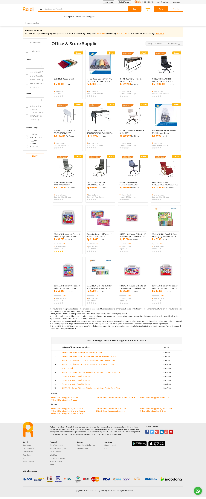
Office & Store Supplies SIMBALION (154, 399)
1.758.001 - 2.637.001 (32, 143)
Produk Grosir (33, 44)
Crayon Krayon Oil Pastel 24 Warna (76, 386)
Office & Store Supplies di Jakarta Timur (156, 410)
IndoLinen (58, 95)
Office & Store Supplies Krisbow (64, 402)
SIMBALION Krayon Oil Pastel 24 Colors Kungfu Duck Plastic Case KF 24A (91, 390)
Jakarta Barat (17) (34, 74)
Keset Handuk (67, 370)
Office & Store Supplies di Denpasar (110, 412)
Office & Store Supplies (85, 16)
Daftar (161, 9)
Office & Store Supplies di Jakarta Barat (67, 410)
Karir (106, 450)
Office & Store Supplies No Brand (64, 399)
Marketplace (69, 16)
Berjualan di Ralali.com (86, 447)
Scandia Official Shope (128, 95)
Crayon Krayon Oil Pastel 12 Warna (76, 378)
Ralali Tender (124, 2)
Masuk (175, 9)
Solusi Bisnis (28, 453)
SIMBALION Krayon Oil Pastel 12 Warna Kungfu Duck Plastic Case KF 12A (91, 374)
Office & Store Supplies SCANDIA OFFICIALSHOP (115, 399)
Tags (52, 466)
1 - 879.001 (32, 136)
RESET (35, 158)
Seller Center (82, 450)
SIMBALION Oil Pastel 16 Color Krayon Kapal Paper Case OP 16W (88, 366)
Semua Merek (28, 463)
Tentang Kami (28, 450)
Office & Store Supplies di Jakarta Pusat (67, 415)
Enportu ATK (58, 251)
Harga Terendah (155, 45)
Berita (25, 460)
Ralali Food (27, 457)
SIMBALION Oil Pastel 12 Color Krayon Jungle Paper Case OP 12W (88, 362)
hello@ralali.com (163, 2)
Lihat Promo (55, 457)
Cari (135, 9)
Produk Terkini (56, 463)
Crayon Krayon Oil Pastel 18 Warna (76, 382)
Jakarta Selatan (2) (35, 85)
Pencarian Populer (57, 460)
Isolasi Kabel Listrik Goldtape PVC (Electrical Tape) (82, 354)
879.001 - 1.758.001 (35, 139)
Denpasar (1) (33, 89)
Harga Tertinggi (174, 45)
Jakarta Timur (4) (34, 81)
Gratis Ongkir (33, 53)
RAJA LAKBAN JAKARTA (95, 95)
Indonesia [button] (178, 2)
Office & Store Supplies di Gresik (153, 412)
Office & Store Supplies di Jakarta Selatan (68, 412)
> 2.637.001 (32, 148)
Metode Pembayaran (58, 450)
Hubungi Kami (110, 447)
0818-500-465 (148, 2)
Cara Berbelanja (56, 447)
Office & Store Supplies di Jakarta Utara (111, 410)
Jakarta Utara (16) (34, 77)
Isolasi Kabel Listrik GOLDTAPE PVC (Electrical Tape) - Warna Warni (89, 358)
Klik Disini (160, 35)
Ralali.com (108, 2)
